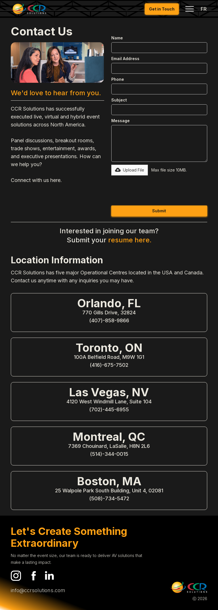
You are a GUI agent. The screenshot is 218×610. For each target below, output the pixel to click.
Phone (117, 79)
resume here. (130, 240)
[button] (189, 9)
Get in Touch (162, 9)
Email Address (125, 58)
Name (117, 37)
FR (204, 9)
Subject (119, 100)
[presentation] (154, 189)
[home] (28, 9)
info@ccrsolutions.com (38, 590)
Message (120, 120)
